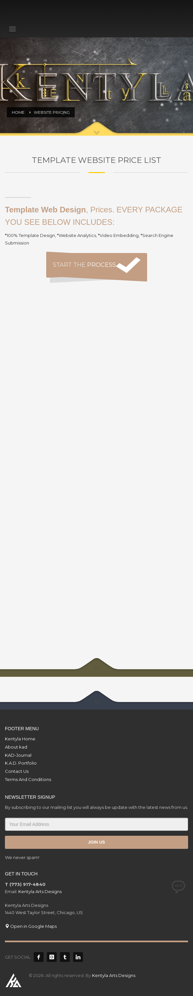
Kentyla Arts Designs (40, 891)
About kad (16, 747)
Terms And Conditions (28, 779)
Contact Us (17, 771)
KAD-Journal (18, 755)
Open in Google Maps (31, 926)
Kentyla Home (20, 738)
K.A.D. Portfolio (21, 763)
